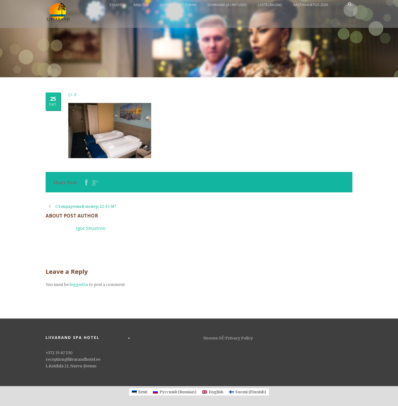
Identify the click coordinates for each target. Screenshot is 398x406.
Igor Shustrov (90, 228)
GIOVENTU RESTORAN (178, 4)
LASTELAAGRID (270, 4)
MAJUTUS (141, 4)
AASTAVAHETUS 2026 (310, 4)
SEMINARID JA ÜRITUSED (227, 4)
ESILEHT (116, 4)
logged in (79, 284)
